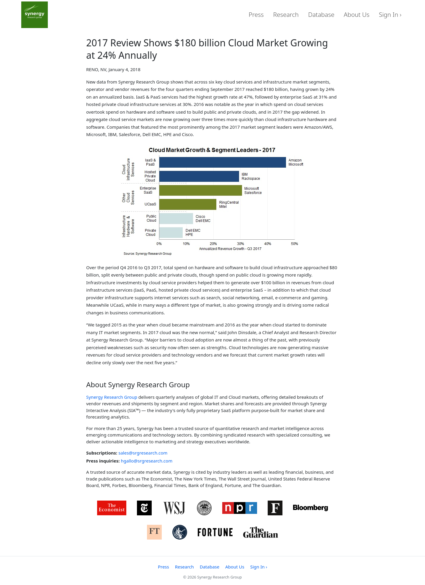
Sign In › (390, 14)
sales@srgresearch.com (142, 453)
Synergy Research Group (111, 397)
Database (321, 14)
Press (256, 14)
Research (286, 14)
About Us (357, 14)
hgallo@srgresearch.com (146, 461)
